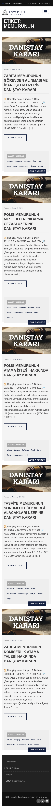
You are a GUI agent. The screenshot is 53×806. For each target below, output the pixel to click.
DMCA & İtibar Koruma (15, 781)
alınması (10, 161)
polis (36, 312)
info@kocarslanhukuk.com (12, 3)
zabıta (40, 166)
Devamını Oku (15, 138)
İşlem (40, 161)
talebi (30, 745)
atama (9, 450)
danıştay (19, 161)
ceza (9, 307)
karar (9, 166)
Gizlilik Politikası (12, 768)
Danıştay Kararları (16, 156)
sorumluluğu (23, 594)
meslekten (28, 312)
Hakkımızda (11, 762)
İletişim (9, 774)
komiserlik (11, 745)
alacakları (10, 589)
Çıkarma (23, 307)
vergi (9, 599)
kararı (15, 166)
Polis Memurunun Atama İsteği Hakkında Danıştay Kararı (26, 370)
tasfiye (32, 594)
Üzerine (33, 166)
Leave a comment (37, 171)
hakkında (25, 450)
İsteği (33, 450)
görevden (27, 161)
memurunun (24, 166)
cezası (15, 307)
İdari (34, 161)
